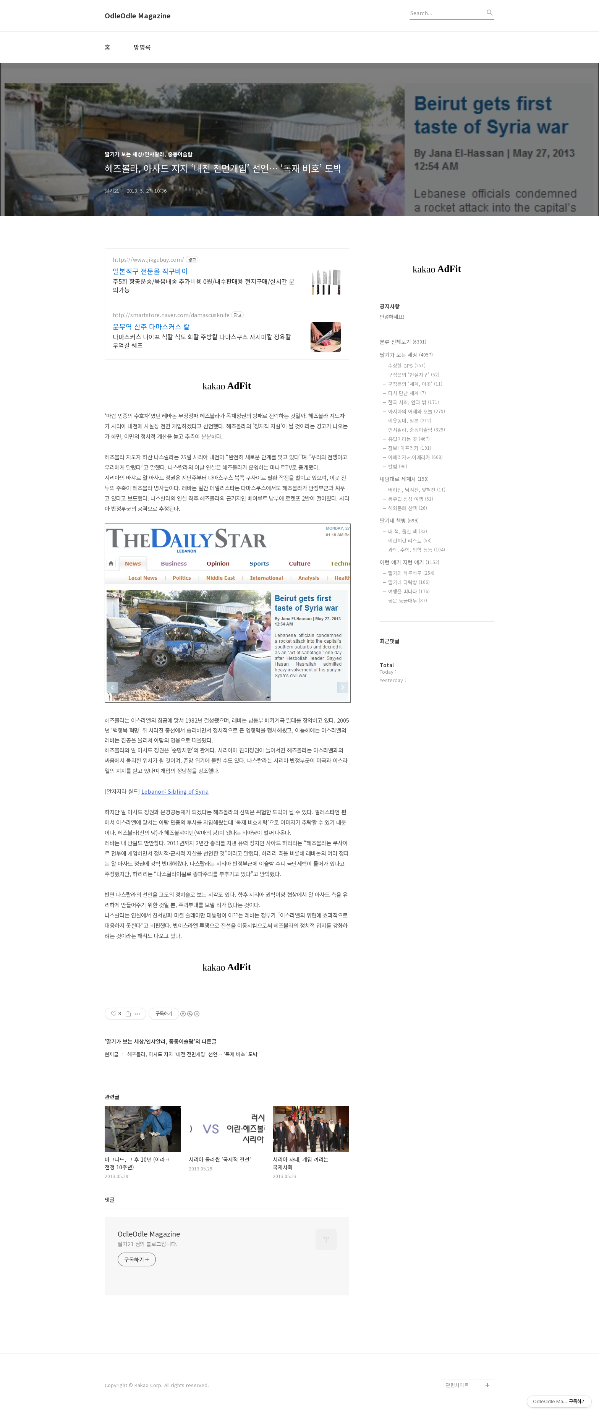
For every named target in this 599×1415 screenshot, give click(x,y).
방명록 (142, 47)
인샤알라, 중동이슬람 (416, 429)
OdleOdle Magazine (137, 15)
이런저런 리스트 (410, 540)
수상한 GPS (407, 365)
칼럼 (397, 466)
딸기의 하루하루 (411, 573)
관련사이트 (457, 1385)
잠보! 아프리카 (409, 448)
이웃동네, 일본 (409, 420)
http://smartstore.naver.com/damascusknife (171, 315)
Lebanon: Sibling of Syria (175, 791)
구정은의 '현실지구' (413, 374)
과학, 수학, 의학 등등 (416, 549)
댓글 (110, 1199)
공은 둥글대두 (407, 600)
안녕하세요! (392, 316)
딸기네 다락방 (409, 582)
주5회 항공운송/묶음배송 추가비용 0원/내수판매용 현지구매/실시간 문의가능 (204, 285)
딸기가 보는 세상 (406, 354)
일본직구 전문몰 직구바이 (150, 271)
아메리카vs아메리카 (415, 457)
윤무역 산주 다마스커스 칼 (151, 326)
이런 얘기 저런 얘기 (409, 562)
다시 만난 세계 (407, 393)
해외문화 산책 (407, 508)
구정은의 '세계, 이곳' (415, 383)
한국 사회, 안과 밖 (413, 402)
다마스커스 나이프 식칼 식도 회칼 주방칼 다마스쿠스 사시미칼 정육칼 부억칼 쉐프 (202, 340)
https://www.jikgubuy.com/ (148, 259)
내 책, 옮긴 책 (407, 531)
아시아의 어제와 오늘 (416, 411)
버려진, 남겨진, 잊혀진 (416, 489)
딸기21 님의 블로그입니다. (148, 1244)
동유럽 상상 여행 (410, 498)
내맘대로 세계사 (404, 479)
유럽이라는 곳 (409, 438)
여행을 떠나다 (409, 591)
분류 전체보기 (403, 341)
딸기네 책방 (399, 520)
